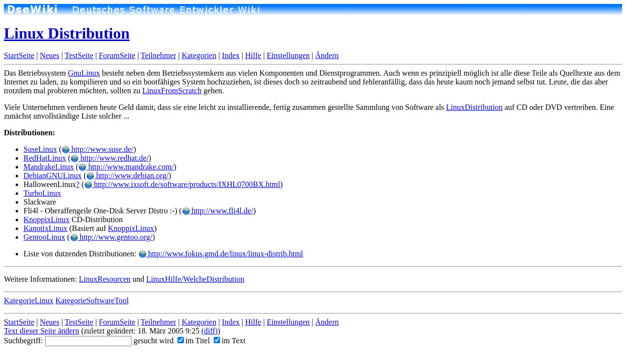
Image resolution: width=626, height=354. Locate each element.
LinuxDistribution (474, 107)
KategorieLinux (28, 300)
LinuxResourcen (105, 279)
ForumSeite (117, 55)
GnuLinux (84, 73)
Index (231, 55)
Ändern (327, 55)
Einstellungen (288, 55)
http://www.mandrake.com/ (126, 167)
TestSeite (79, 55)
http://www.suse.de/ (98, 149)
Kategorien (198, 55)
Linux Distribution (67, 33)
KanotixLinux (45, 228)
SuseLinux (40, 149)
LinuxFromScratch (171, 90)
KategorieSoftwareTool (92, 300)
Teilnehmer (159, 55)
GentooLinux (44, 237)
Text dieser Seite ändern (41, 331)
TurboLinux (42, 193)
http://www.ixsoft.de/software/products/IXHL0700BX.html (182, 184)
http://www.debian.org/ (127, 175)
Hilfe (253, 55)
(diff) (209, 331)
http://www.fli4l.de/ (217, 211)
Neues (49, 55)
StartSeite (19, 55)
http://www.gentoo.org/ (111, 237)
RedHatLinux (44, 158)
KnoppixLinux (46, 219)
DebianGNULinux (52, 175)
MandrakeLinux (48, 167)
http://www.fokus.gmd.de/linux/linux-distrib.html (220, 254)
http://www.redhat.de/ (109, 158)
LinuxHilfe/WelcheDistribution (195, 279)
